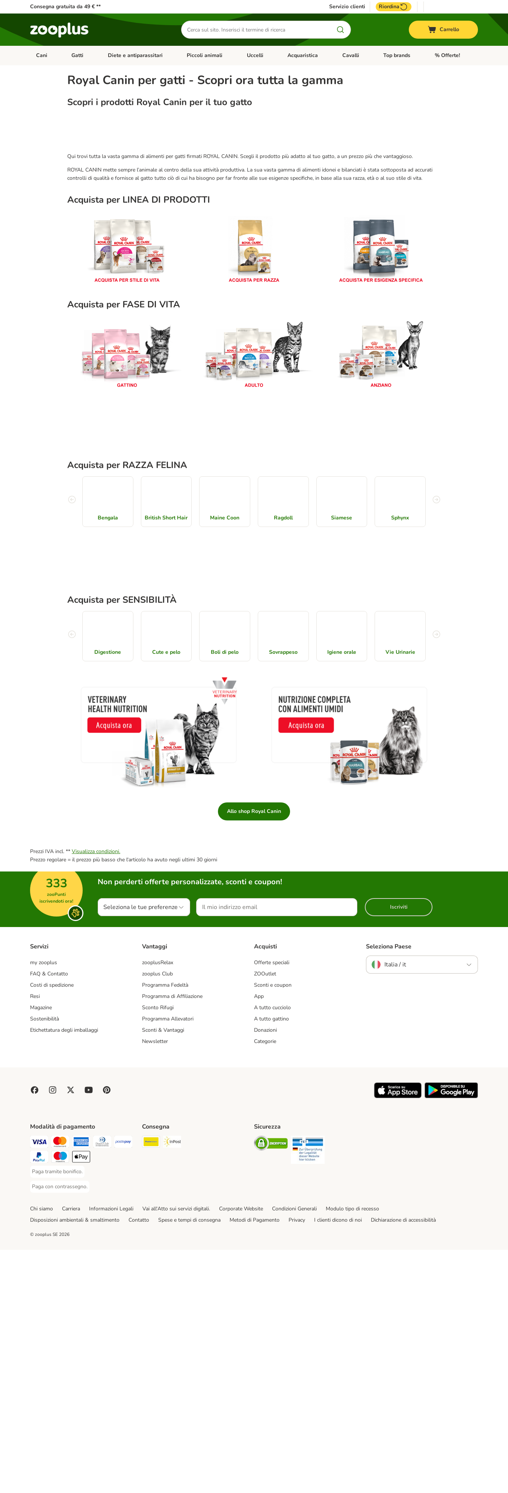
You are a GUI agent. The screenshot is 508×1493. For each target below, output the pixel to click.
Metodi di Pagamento (255, 1463)
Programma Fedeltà (165, 1228)
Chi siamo (41, 1451)
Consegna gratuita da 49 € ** (65, 6)
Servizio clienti (347, 6)
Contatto (139, 1463)
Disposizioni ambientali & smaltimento (74, 1463)
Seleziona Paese (388, 1190)
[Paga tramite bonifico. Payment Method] (57, 1415)
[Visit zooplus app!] (398, 1339)
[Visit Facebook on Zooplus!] (34, 1333)
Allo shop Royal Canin (254, 1054)
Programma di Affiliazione (172, 1239)
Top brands (396, 55)
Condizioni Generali (294, 1451)
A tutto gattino (271, 1262)
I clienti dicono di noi (338, 1463)
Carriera (71, 1451)
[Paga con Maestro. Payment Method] (60, 1401)
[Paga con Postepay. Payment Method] (123, 1386)
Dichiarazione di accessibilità (403, 1463)
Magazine (41, 1251)
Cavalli (350, 55)
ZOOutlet (265, 1217)
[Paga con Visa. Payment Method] (39, 1386)
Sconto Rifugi (158, 1251)
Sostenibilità (44, 1262)
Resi (35, 1239)
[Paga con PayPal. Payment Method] (39, 1401)
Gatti (77, 55)
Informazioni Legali (111, 1451)
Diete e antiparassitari (135, 55)
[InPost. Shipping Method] (172, 1386)
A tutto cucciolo (272, 1251)
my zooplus (43, 1206)
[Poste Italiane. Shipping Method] (151, 1386)
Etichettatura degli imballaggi (64, 1273)
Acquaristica (302, 55)
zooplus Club (157, 1217)
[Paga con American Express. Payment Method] (81, 1386)
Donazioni (265, 1273)
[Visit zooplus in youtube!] (88, 1333)
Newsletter (155, 1284)
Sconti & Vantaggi (163, 1273)
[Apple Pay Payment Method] (81, 1401)
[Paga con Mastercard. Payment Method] (60, 1386)
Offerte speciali (271, 1206)
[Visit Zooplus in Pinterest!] (106, 1333)
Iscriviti (399, 1150)
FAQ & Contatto (49, 1217)
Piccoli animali (204, 55)
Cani (41, 55)
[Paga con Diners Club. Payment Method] (102, 1386)
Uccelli (255, 55)
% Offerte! (447, 55)
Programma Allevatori (168, 1262)
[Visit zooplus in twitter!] (70, 1333)
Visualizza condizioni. (96, 1095)
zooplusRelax (157, 1206)
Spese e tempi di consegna (189, 1463)
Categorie (265, 1284)
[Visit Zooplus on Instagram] (52, 1333)
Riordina (393, 6)
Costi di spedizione (52, 1228)
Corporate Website (241, 1451)
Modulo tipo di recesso (352, 1451)
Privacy (297, 1463)
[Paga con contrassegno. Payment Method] (60, 1430)
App (259, 1239)
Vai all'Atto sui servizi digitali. (176, 1451)
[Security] (271, 1388)
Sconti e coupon (273, 1228)
